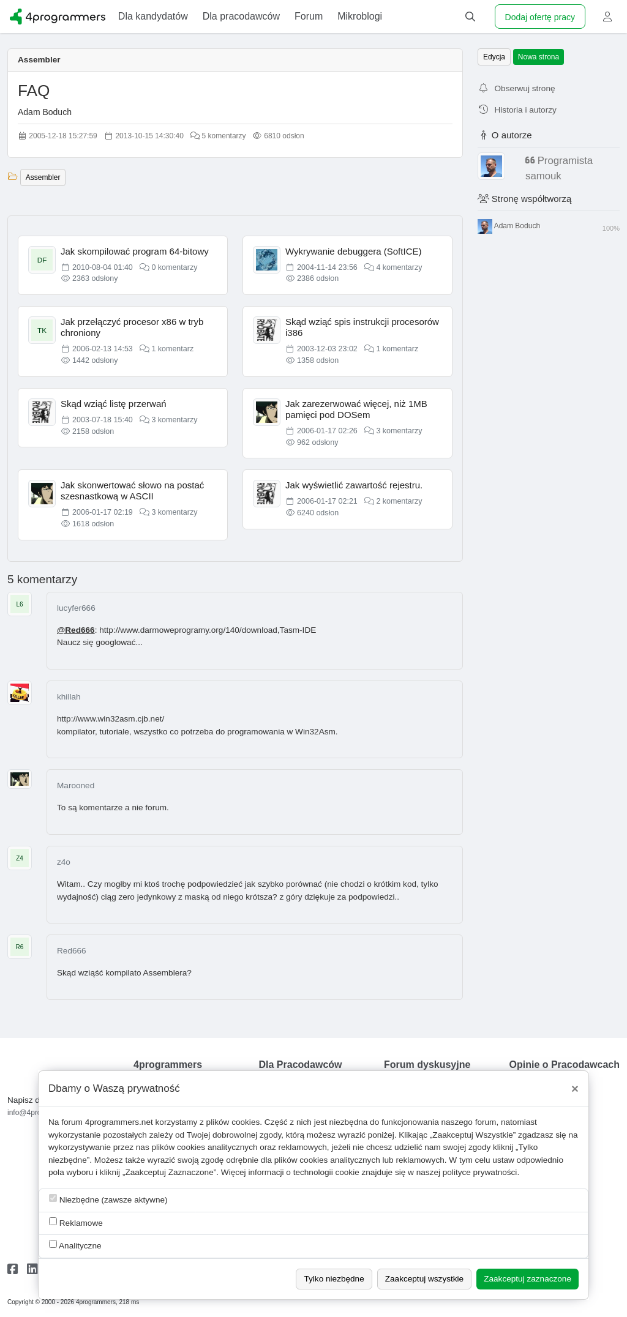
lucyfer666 (76, 608)
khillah (69, 696)
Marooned (75, 785)
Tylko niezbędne (334, 1278)
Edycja (494, 57)
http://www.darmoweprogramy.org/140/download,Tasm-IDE (207, 630)
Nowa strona (538, 57)
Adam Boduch (45, 112)
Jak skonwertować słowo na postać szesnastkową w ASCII (132, 490)
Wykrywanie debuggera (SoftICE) (353, 251)
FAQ (34, 90)
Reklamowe (76, 1222)
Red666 (71, 950)
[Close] (575, 1089)
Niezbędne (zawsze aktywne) (108, 1199)
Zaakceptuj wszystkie (424, 1278)
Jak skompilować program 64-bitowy (135, 251)
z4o (63, 862)
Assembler (39, 59)
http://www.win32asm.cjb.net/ (110, 718)
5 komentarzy (218, 136)
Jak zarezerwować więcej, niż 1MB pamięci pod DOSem (356, 409)
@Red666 (76, 630)
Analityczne (75, 1245)
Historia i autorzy (517, 110)
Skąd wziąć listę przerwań (114, 403)
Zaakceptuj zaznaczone (527, 1278)
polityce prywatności (480, 1172)
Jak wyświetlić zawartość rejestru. (353, 485)
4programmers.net (119, 1122)
